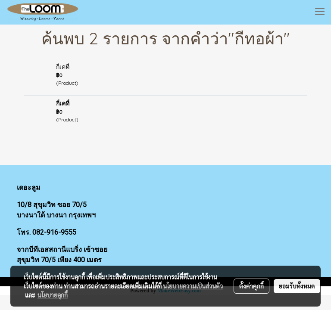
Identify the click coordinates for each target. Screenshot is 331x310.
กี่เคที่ (62, 67)
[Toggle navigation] (319, 12)
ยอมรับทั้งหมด (297, 286)
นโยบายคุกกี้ (52, 295)
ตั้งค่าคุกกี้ (251, 286)
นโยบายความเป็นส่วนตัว (193, 286)
